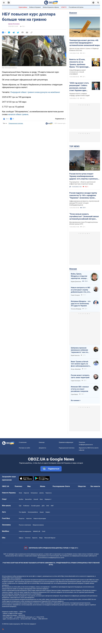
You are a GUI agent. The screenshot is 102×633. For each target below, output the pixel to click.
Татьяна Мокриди (76, 309)
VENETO (64, 7)
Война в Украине (35, 7)
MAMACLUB (36, 531)
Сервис (47, 512)
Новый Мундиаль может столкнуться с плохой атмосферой (77, 72)
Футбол (21, 499)
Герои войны (23, 7)
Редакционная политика (16, 123)
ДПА (43, 505)
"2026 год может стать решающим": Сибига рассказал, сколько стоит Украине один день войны (79, 87)
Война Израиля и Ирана (51, 7)
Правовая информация (66, 442)
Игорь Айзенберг (76, 369)
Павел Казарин (75, 295)
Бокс (41, 499)
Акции (42, 512)
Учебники (26, 505)
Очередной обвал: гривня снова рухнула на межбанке (35, 92)
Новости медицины (25, 531)
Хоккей (36, 499)
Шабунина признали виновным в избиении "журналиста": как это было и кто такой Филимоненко (79, 350)
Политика (18, 486)
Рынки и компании (25, 525)
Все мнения (75, 400)
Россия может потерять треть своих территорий (80, 376)
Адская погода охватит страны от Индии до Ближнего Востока (84, 49)
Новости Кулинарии (39, 518)
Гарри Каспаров (75, 380)
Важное (73, 13)
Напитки (29, 518)
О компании (23, 442)
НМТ (52, 505)
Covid (43, 531)
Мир (29, 486)
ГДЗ (20, 505)
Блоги (67, 486)
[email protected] (25, 619)
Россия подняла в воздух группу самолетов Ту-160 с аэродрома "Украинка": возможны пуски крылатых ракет (83, 195)
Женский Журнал (49, 538)
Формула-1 (48, 499)
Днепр (41, 493)
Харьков (26, 493)
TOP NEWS (74, 146)
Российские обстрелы (76, 7)
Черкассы (48, 493)
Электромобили (33, 512)
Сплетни (27, 538)
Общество (82, 486)
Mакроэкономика (38, 525)
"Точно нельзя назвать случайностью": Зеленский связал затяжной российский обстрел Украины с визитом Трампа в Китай (84, 216)
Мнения (73, 269)
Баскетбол (28, 499)
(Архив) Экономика (13, 24)
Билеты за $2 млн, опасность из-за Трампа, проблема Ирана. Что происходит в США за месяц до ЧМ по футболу (79, 63)
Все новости (95, 486)
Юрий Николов (75, 355)
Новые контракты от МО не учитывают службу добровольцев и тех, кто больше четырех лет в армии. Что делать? (80, 290)
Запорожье (34, 493)
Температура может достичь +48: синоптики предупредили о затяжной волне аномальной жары (84, 42)
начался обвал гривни (18, 114)
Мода (41, 538)
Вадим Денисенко (76, 281)
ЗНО (47, 505)
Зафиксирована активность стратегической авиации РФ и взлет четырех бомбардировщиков (84, 203)
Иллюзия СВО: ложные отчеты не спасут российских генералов (80, 389)
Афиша (21, 538)
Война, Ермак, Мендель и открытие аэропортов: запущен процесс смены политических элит (79, 276)
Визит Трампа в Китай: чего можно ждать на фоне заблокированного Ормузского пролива (80, 364)
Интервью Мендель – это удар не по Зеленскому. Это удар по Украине (80, 303)
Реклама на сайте (24, 448)
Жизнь (42, 486)
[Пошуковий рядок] (98, 2)
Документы (42, 448)
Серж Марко (74, 394)
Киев (20, 493)
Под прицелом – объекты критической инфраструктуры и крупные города (82, 183)
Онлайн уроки (35, 505)
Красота (34, 538)
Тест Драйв (22, 512)
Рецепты (21, 518)
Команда (41, 442)
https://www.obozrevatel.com (69, 576)
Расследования (59, 486)
